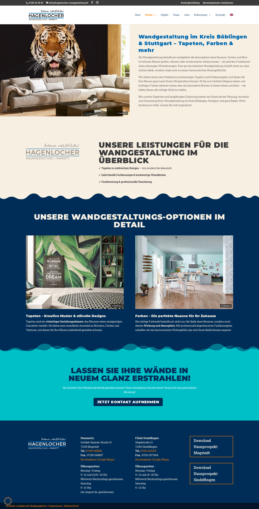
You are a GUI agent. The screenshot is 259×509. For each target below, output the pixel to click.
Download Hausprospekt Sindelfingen (206, 473)
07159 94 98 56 (35, 2)
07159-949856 (94, 451)
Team (176, 15)
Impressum (55, 506)
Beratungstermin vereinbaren (218, 3)
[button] (8, 501)
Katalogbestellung (190, 3)
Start (138, 15)
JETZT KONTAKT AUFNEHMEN (128, 402)
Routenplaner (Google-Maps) (97, 459)
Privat (149, 15)
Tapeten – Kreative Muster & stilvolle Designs (66, 316)
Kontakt (220, 15)
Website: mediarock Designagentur (26, 506)
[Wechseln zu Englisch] (231, 19)
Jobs (187, 15)
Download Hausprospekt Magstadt (206, 446)
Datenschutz (71, 506)
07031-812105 (148, 451)
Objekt (164, 15)
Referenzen (200, 15)
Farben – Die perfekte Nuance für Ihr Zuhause (175, 316)
